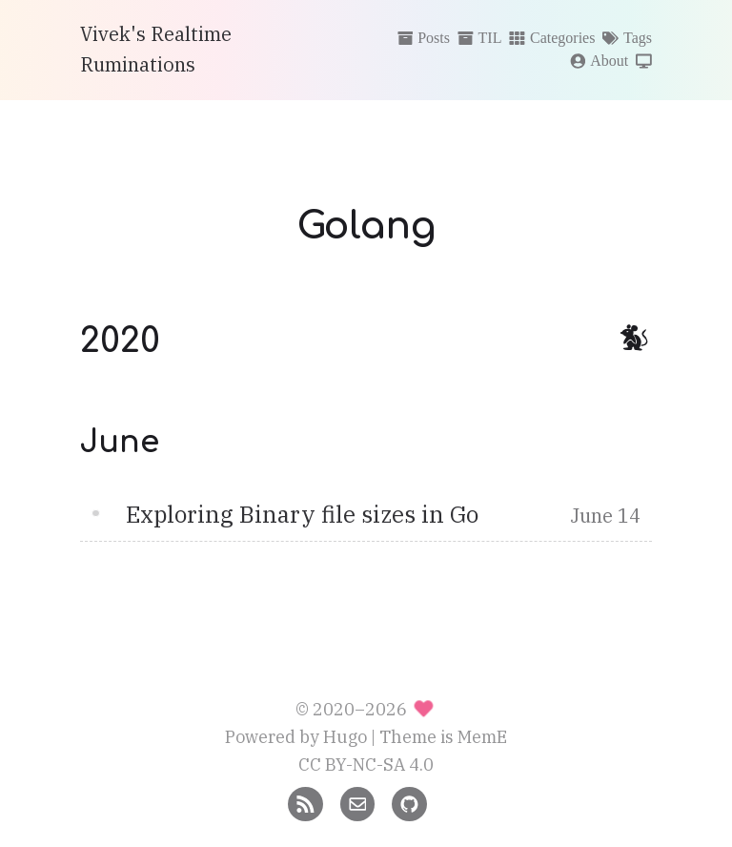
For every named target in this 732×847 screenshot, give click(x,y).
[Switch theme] (644, 61)
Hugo (345, 737)
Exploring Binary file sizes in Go (302, 514)
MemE (482, 737)
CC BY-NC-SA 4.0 (366, 764)
